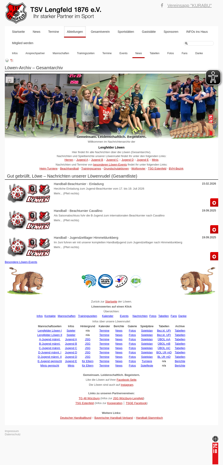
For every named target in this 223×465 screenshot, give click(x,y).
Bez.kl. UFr (164, 330)
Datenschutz (12, 434)
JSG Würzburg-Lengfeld (128, 398)
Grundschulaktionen (116, 168)
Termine (53, 31)
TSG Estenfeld (157, 168)
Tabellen (154, 53)
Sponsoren (171, 31)
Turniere (147, 361)
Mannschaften (61, 53)
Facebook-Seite (126, 379)
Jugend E (143, 159)
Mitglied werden (22, 43)
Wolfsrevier (138, 168)
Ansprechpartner (35, 53)
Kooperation (114, 403)
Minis (155, 159)
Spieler (71, 330)
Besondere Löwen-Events (21, 262)
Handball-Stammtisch (149, 417)
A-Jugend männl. (49, 339)
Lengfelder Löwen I (50, 330)
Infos (15, 53)
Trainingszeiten (86, 53)
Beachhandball (69, 168)
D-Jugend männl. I (49, 352)
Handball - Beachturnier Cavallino (78, 211)
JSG (87, 339)
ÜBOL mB (164, 343)
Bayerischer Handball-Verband (114, 417)
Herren (68, 159)
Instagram (127, 384)
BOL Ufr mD (164, 352)
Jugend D (128, 159)
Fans (185, 53)
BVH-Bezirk (176, 168)
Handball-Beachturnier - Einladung (79, 184)
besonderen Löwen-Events (110, 164)
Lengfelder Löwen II (49, 335)
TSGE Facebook (136, 403)
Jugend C (112, 159)
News (36, 31)
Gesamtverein (100, 31)
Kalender (107, 316)
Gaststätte (149, 31)
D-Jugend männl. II (50, 356)
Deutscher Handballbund (75, 417)
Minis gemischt (49, 365)
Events (124, 53)
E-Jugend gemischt (50, 361)
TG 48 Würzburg (89, 398)
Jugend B (97, 159)
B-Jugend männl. (49, 343)
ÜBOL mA (164, 339)
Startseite (18, 31)
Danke (199, 53)
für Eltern (87, 361)
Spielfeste (147, 365)
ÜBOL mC (164, 348)
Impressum (12, 431)
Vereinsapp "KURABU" (189, 5)
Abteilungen (75, 31)
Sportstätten (126, 31)
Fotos (170, 53)
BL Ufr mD (164, 356)
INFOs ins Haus (197, 31)
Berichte (180, 361)
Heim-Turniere (49, 168)
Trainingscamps (91, 168)
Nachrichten (139, 316)
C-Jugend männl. (50, 348)
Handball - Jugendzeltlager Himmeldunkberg (86, 237)
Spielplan (147, 330)
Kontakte (50, 316)
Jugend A (82, 159)
